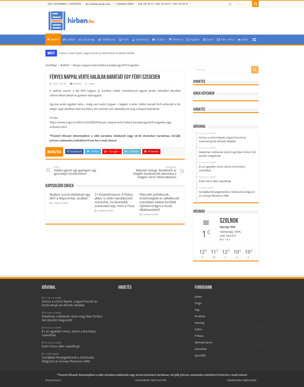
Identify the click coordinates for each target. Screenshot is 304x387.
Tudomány (140, 39)
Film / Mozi (225, 39)
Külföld (69, 39)
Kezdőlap (51, 65)
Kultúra (159, 39)
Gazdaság (86, 39)
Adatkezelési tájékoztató (241, 380)
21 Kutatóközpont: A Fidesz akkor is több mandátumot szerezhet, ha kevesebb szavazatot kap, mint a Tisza (114, 200)
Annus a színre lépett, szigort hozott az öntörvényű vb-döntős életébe (97, 53)
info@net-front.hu (86, 140)
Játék (243, 39)
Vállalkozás (106, 39)
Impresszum (53, 380)
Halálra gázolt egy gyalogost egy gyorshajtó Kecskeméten (75, 170)
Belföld (53, 39)
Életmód (176, 39)
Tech (124, 39)
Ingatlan (193, 39)
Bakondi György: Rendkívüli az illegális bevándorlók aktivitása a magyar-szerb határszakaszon (154, 172)
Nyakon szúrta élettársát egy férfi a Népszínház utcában (70, 196)
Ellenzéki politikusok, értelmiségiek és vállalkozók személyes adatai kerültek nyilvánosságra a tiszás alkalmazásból (159, 202)
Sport (208, 39)
